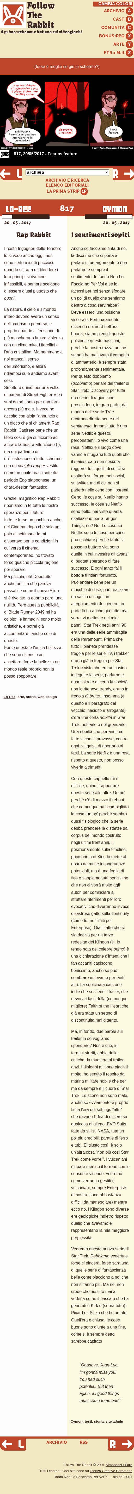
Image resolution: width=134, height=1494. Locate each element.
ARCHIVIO (118, 11)
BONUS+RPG (116, 36)
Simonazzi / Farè (119, 1465)
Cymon (77, 1421)
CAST (123, 19)
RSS (84, 1442)
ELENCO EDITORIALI (67, 185)
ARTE (123, 44)
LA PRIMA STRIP (67, 191)
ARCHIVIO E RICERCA (67, 180)
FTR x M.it (118, 53)
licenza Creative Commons (111, 1471)
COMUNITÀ (117, 28)
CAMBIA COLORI (115, 4)
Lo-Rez (9, 697)
